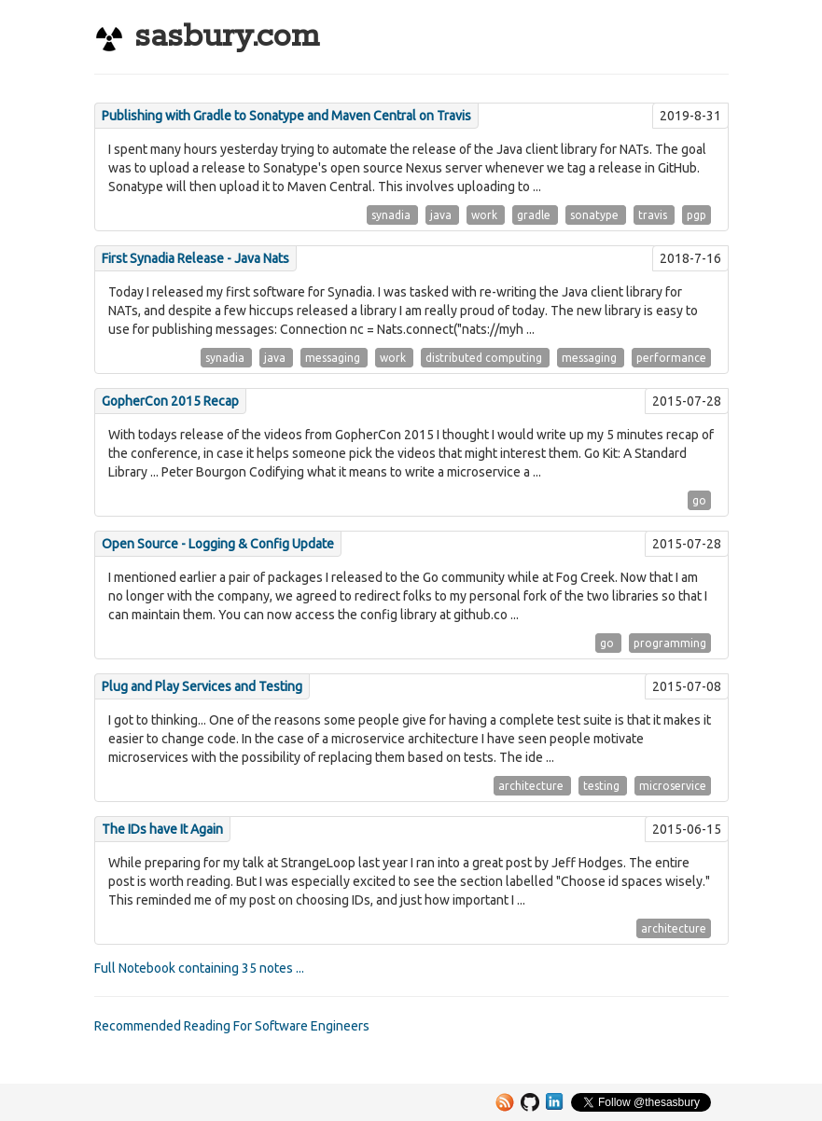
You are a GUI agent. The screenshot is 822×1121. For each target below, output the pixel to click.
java (442, 215)
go (699, 500)
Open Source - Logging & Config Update (218, 543)
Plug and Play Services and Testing (202, 686)
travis (654, 215)
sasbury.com (206, 37)
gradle (535, 215)
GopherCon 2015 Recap (170, 401)
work (485, 215)
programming (670, 643)
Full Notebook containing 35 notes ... (199, 968)
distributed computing (485, 358)
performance (671, 358)
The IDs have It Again (162, 829)
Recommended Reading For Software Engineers (231, 1025)
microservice (672, 786)
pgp (696, 215)
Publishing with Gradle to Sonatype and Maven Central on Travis (286, 115)
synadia (392, 215)
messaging (334, 358)
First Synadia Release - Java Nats (195, 258)
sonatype (595, 215)
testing (602, 786)
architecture (532, 786)
